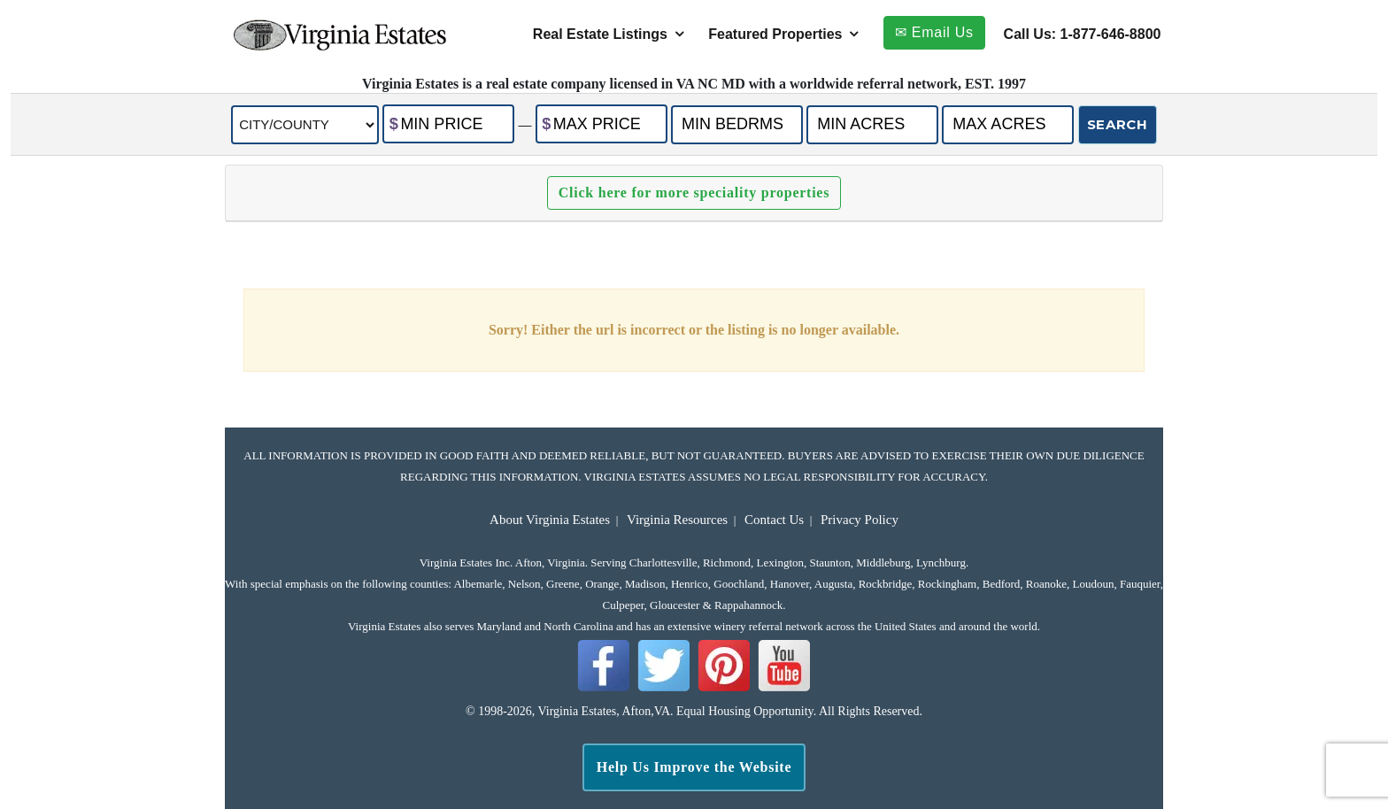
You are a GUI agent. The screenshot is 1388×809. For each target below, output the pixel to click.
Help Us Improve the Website (694, 766)
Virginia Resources (677, 519)
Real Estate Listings (600, 34)
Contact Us (774, 519)
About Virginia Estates (550, 519)
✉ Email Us (934, 32)
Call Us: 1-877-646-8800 (1082, 34)
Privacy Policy (859, 519)
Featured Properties (775, 34)
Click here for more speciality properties (694, 192)
